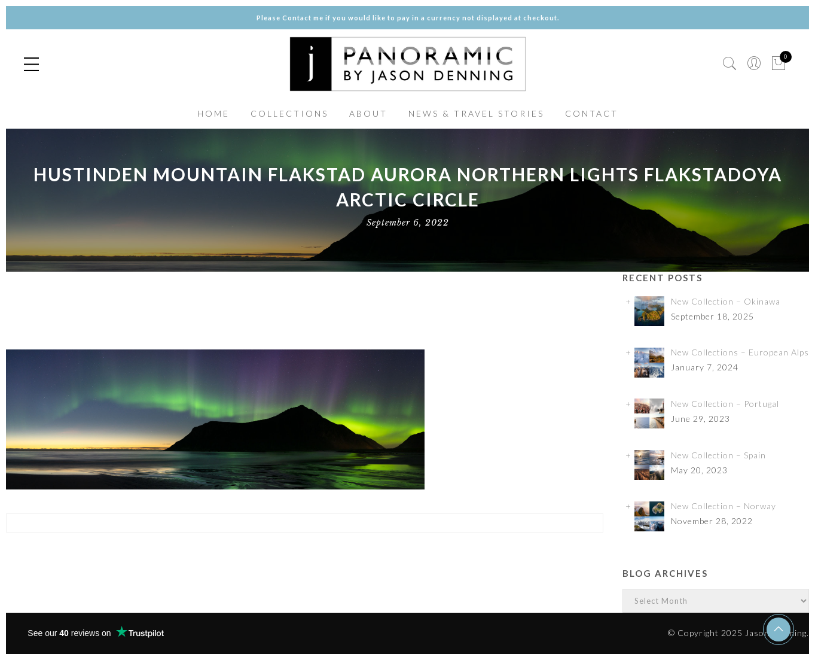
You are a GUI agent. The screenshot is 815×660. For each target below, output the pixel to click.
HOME (213, 113)
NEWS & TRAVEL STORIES (476, 113)
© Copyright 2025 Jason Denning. (738, 633)
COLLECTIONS (289, 113)
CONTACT (591, 113)
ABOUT (368, 113)
